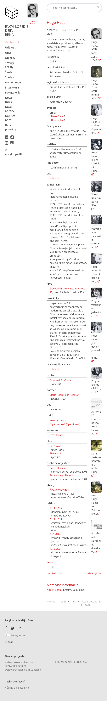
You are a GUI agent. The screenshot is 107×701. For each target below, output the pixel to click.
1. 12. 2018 (56, 508)
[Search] (74, 7)
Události (10, 47)
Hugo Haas (33, 22)
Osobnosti (11, 42)
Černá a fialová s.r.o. (17, 687)
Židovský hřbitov (59, 490)
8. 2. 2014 (55, 534)
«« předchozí (54, 573)
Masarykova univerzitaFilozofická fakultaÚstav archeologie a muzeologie (23, 666)
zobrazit (54, 178)
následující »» (94, 573)
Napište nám (10, 118)
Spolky (9, 77)
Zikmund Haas (58, 420)
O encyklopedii (11, 152)
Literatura (11, 87)
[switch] (7, 635)
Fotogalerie (11, 92)
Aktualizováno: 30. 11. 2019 (91, 603)
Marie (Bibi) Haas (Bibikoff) (65, 394)
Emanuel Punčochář (61, 380)
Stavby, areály (10, 65)
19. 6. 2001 (56, 548)
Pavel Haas (56, 435)
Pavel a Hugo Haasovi (62, 475)
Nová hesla (8, 100)
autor (50, 562)
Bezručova (57, 116)
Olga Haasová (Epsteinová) (65, 424)
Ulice (8, 52)
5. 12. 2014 (56, 519)
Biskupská (57, 120)
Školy (8, 72)
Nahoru (51, 601)
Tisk (73, 601)
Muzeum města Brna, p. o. (71, 662)
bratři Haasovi (58, 468)
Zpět (63, 601)
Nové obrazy (9, 109)
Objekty (10, 58)
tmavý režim (18, 635)
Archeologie (11, 82)
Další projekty (10, 127)
